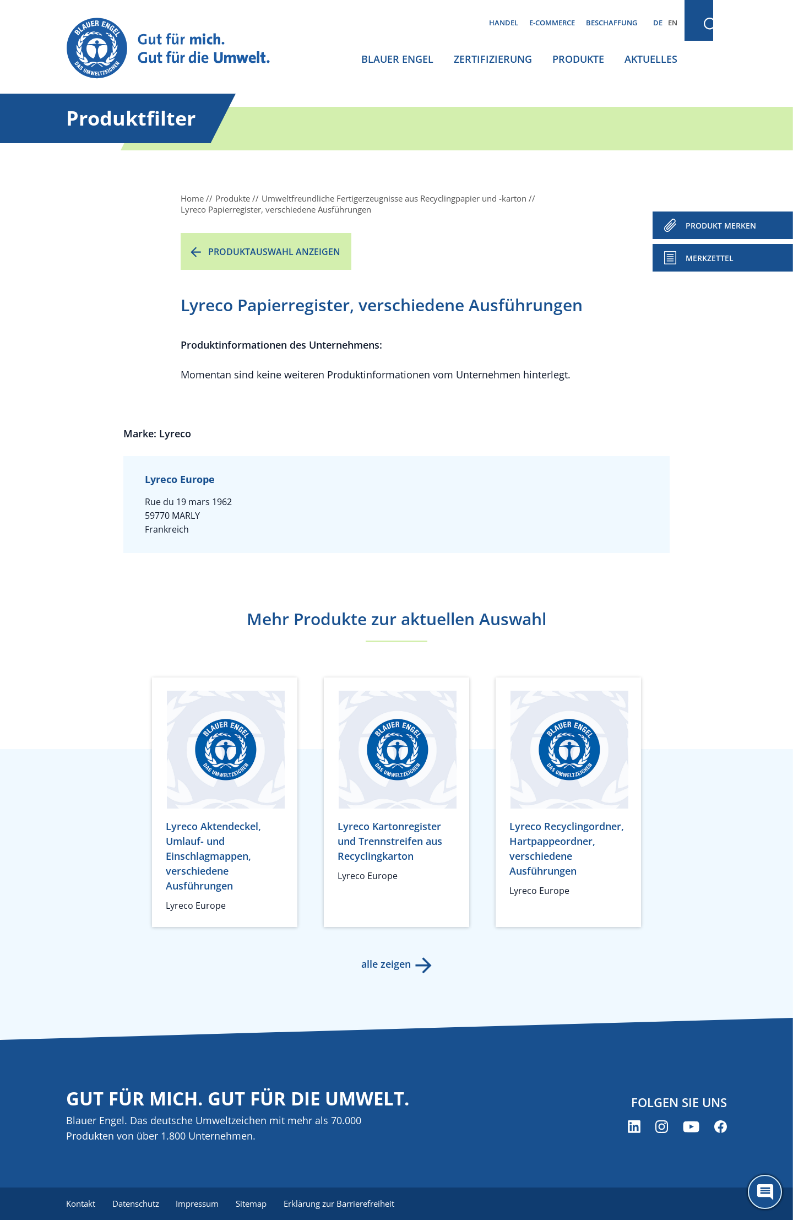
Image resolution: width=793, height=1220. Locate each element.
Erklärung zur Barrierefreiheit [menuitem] (341, 1203)
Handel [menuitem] (503, 23)
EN (672, 23)
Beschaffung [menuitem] (611, 23)
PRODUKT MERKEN (721, 225)
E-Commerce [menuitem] (552, 23)
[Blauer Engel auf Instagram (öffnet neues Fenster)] (661, 1127)
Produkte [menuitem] (578, 59)
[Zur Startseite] (178, 49)
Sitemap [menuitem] (253, 1203)
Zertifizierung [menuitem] (493, 59)
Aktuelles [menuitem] (650, 59)
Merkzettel (710, 258)
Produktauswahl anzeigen (274, 252)
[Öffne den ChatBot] (765, 1192)
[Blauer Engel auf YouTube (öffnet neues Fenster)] (691, 1127)
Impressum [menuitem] (198, 1203)
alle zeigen (385, 963)
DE (657, 23)
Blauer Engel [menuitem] (397, 59)
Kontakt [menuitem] (80, 1203)
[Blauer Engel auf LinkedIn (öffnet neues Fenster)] (634, 1127)
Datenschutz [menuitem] (136, 1203)
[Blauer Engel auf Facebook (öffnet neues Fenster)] (720, 1127)
